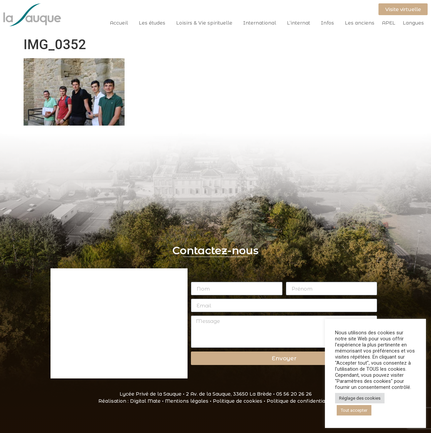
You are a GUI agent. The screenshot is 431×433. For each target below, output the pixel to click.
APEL (388, 23)
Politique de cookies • (240, 401)
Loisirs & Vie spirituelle (206, 23)
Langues (413, 23)
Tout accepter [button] (354, 410)
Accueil (120, 23)
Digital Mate (145, 401)
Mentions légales (186, 401)
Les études (154, 23)
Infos (329, 23)
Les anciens (359, 23)
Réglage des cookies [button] (359, 398)
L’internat (300, 23)
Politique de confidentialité (300, 401)
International (261, 23)
